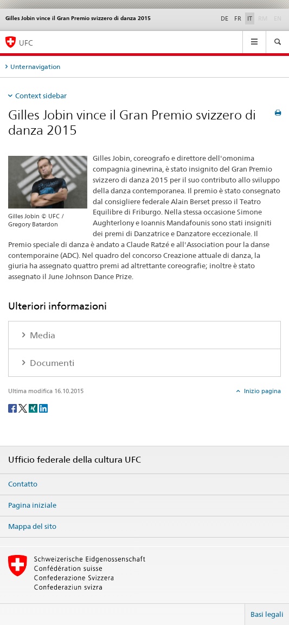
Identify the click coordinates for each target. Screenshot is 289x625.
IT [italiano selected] (249, 18)
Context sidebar (41, 95)
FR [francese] (237, 18)
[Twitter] (23, 407)
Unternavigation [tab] (35, 66)
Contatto (22, 483)
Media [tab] (41, 335)
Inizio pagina (261, 391)
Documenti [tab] (51, 363)
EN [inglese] (279, 18)
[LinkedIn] (43, 407)
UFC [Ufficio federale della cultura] (26, 42)
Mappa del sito (32, 526)
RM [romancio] (264, 18)
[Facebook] (13, 407)
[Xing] (34, 407)
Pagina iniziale (32, 505)
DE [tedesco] (224, 18)
